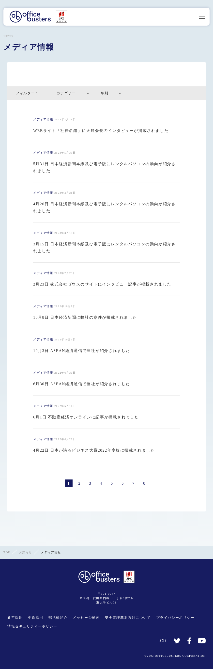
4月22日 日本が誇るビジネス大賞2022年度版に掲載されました (94, 450)
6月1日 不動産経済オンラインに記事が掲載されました (86, 417)
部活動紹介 (58, 618)
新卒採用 (15, 618)
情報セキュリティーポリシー (32, 626)
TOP (6, 552)
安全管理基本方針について (128, 618)
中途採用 (35, 618)
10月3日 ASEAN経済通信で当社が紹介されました (81, 351)
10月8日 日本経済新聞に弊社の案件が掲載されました (85, 317)
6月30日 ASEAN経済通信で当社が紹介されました (81, 384)
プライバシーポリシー (175, 618)
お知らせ (25, 552)
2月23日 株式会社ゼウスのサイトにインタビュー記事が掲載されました (102, 284)
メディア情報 (43, 119)
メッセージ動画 (86, 618)
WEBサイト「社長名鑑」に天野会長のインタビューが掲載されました (101, 130)
